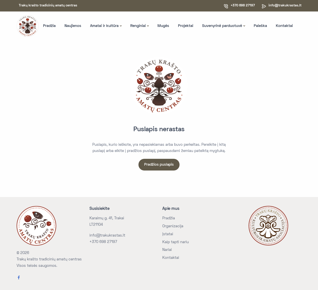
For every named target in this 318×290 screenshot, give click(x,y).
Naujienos (72, 26)
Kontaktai (284, 26)
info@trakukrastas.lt (285, 5)
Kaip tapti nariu (175, 242)
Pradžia (49, 26)
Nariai (167, 250)
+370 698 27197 (103, 242)
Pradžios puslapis (159, 165)
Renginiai (138, 26)
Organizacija (172, 226)
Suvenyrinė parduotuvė (222, 26)
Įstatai (167, 234)
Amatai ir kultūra (104, 26)
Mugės (163, 26)
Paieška (260, 26)
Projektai (185, 26)
